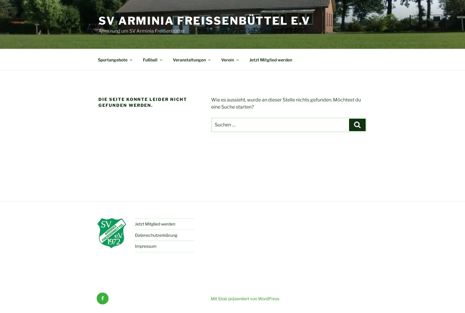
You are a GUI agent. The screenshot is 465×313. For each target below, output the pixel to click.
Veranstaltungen (192, 59)
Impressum (146, 246)
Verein (230, 59)
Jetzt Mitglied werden (270, 59)
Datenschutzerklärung (156, 235)
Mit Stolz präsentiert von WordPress (245, 298)
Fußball (153, 59)
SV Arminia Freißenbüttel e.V (204, 20)
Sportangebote (115, 59)
